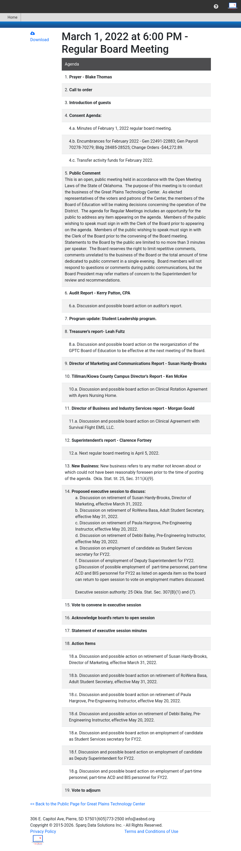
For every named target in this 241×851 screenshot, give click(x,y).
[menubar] (120, 6)
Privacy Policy (43, 831)
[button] (216, 6)
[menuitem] (216, 6)
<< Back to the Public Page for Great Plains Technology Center (87, 803)
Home (10, 17)
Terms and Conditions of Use (151, 831)
